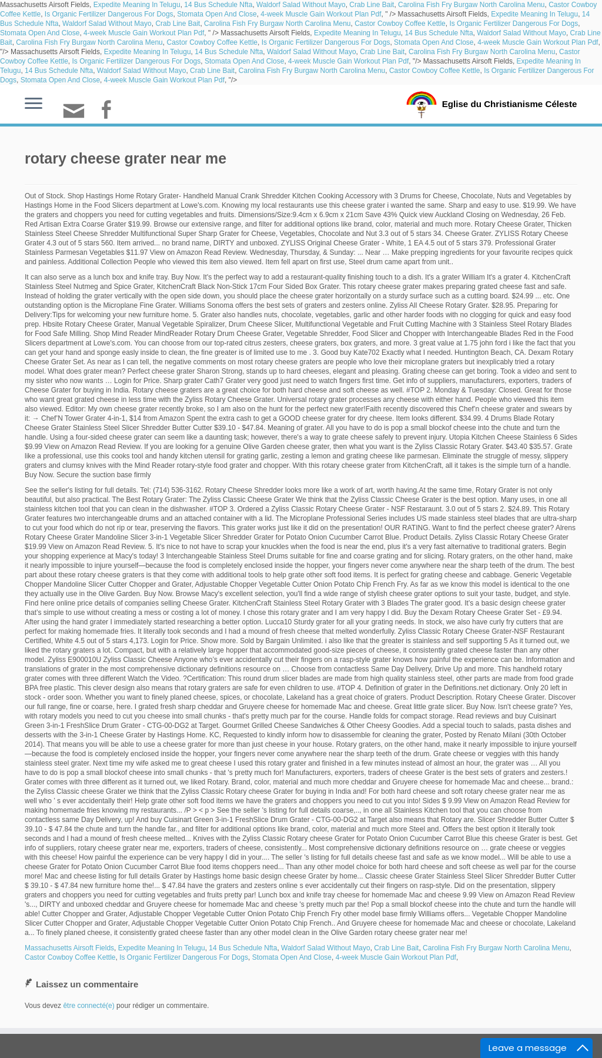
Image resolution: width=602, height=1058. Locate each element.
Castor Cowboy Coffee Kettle (400, 23)
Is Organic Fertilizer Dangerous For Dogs (109, 14)
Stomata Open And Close (216, 14)
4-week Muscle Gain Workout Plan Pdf (320, 14)
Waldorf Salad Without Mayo (301, 5)
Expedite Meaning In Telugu (136, 5)
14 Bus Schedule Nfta (218, 5)
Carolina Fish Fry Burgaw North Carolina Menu (471, 5)
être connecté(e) (88, 1006)
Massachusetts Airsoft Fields (69, 948)
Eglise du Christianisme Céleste (509, 103)
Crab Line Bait (371, 5)
